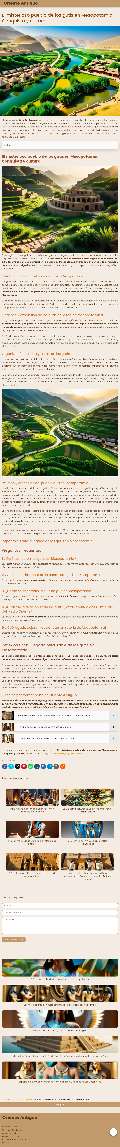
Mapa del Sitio (8, 1142)
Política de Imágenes (11, 1136)
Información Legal (9, 1127)
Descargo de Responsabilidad (15, 1139)
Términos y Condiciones (12, 1130)
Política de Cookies (10, 1133)
